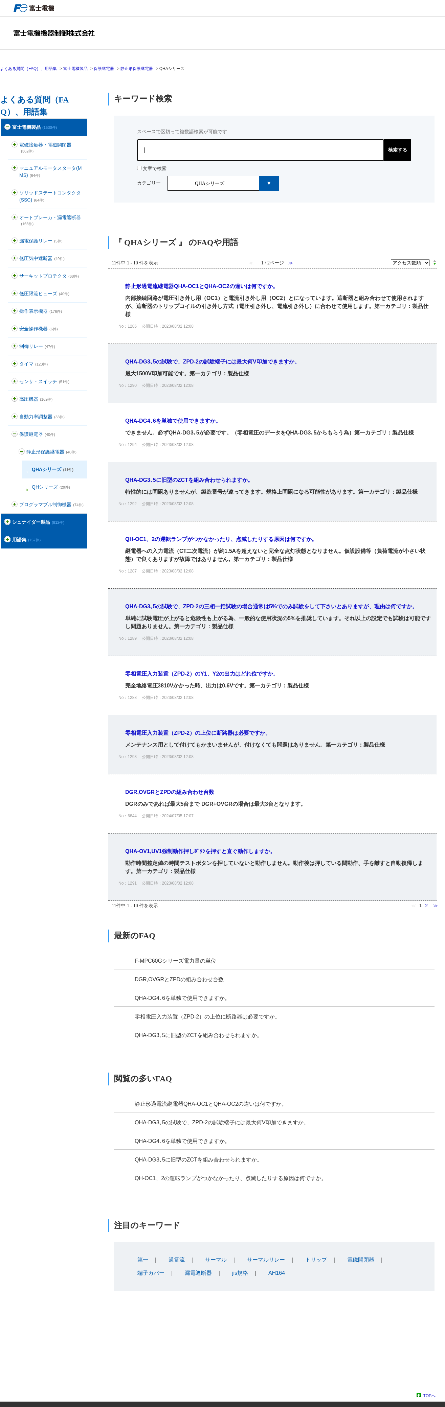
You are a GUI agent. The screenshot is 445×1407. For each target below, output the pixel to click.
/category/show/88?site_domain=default (15, 168)
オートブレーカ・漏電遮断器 (50, 220)
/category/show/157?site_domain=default (15, 311)
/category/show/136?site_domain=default (15, 144)
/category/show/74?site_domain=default (15, 192)
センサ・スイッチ (44, 381)
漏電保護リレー (41, 240)
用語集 (26, 539)
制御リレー (37, 346)
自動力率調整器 (42, 416)
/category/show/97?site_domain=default (15, 346)
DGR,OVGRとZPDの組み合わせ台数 (179, 979)
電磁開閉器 (360, 1260)
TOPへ (429, 1395)
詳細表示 (272, 306)
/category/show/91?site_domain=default (15, 328)
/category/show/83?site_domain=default (15, 364)
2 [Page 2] (426, 905)
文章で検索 (154, 168)
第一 (142, 1260)
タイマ (33, 364)
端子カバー (150, 1273)
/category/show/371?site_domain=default (7, 522)
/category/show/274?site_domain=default (7, 539)
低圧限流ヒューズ (44, 293)
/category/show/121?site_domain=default (15, 434)
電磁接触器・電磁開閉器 (45, 147)
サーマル (216, 1260)
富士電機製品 (75, 68)
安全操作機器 (38, 328)
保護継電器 (104, 68)
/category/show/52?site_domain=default (15, 381)
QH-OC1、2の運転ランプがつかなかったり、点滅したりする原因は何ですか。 (231, 1178)
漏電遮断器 (198, 1273)
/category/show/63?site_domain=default (15, 276)
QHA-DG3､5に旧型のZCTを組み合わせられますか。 (198, 1035)
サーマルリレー (266, 1260)
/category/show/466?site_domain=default (15, 504)
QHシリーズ (51, 487)
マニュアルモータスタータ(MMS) (50, 171)
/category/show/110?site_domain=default (15, 258)
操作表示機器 (40, 311)
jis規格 (240, 1273)
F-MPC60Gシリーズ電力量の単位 (175, 961)
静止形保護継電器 (136, 68)
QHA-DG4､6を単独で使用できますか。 (182, 998)
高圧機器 (35, 399)
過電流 (177, 1260)
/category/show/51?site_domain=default (7, 127)
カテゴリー (149, 183)
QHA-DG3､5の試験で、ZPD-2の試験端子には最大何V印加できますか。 (222, 1122)
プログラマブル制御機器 (51, 504)
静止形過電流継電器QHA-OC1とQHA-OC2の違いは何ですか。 (211, 1104)
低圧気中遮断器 (42, 258)
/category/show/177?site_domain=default (15, 217)
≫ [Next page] (435, 905)
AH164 (276, 1273)
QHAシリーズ (52, 469)
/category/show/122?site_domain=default (22, 451)
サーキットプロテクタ (49, 276)
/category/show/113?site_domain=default (15, 293)
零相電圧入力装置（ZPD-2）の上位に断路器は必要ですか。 (207, 1016)
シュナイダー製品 (38, 522)
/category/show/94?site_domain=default (15, 416)
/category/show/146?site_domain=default (15, 399)
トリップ (316, 1260)
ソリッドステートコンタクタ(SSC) (50, 196)
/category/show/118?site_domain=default (15, 240)
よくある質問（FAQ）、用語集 (28, 68)
